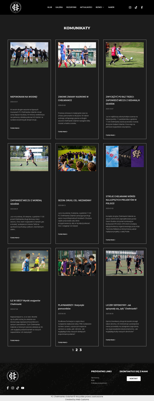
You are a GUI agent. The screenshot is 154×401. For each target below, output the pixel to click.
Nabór (111, 7)
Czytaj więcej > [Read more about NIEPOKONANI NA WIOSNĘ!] (15, 128)
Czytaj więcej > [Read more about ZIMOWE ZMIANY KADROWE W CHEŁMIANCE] (63, 131)
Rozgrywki (71, 7)
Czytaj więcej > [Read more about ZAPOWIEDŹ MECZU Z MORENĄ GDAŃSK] (15, 238)
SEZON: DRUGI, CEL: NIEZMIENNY (75, 200)
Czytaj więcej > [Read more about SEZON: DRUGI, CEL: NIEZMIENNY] (63, 234)
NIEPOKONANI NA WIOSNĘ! (23, 96)
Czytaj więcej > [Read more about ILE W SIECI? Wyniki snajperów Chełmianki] (15, 340)
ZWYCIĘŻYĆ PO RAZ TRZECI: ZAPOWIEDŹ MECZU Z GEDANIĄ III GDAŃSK (123, 100)
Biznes (100, 7)
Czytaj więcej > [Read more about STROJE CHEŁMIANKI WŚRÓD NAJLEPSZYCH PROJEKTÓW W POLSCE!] (110, 240)
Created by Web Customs (77, 399)
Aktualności (86, 7)
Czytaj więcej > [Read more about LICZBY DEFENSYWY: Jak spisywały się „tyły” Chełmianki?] (110, 340)
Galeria (59, 7)
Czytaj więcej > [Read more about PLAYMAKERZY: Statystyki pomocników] (63, 342)
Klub (50, 7)
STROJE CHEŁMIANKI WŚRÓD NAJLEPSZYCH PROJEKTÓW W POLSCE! (121, 200)
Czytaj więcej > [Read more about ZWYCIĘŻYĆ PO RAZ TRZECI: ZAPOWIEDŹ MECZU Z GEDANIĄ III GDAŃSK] (110, 135)
